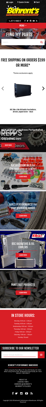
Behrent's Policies (23, 386)
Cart (37, 2)
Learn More (23, 177)
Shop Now (8, 145)
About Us (23, 380)
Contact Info (23, 382)
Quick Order (23, 2)
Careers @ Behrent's (23, 384)
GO (41, 354)
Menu (21, 25)
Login (9, 2)
